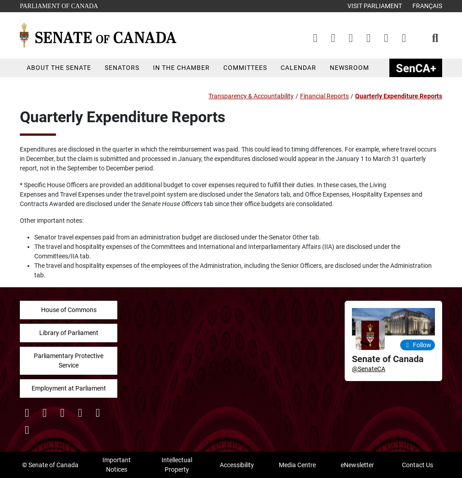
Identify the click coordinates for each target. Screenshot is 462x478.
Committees (245, 67)
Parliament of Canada (58, 5)
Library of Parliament (68, 332)
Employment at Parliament (69, 388)
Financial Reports (324, 96)
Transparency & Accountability (251, 96)
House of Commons (69, 309)
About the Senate (59, 67)
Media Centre (297, 465)
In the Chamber (181, 67)
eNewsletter (357, 465)
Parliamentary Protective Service (68, 360)
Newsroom (349, 67)
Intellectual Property (177, 464)
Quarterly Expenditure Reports (398, 96)
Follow (418, 345)
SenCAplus (415, 68)
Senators (122, 67)
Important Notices (116, 464)
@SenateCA (368, 368)
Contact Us (417, 465)
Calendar (298, 67)
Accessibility (237, 465)
